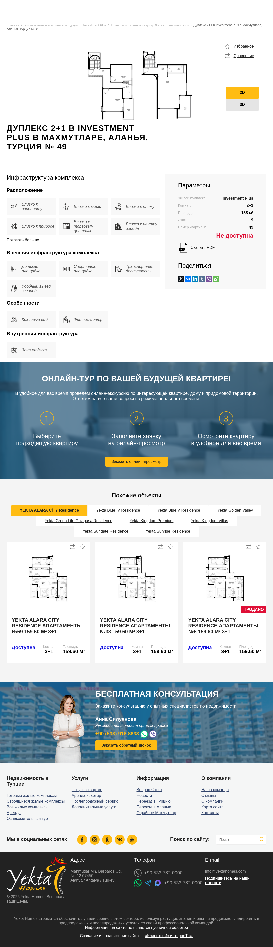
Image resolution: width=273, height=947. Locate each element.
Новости (144, 795)
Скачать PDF (203, 247)
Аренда (14, 813)
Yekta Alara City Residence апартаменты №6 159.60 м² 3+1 (223, 625)
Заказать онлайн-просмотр (137, 461)
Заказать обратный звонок (126, 745)
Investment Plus (94, 25)
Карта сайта (212, 807)
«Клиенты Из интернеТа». (169, 936)
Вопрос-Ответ (149, 789)
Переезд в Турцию (153, 801)
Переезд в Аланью (153, 807)
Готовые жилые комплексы (32, 795)
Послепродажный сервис (95, 801)
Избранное (244, 46)
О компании (212, 801)
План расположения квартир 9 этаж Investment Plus (150, 25)
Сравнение (244, 56)
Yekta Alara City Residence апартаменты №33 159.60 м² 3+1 (135, 625)
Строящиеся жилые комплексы (36, 801)
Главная (13, 25)
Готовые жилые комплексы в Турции (51, 25)
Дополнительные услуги (94, 807)
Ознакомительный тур (27, 818)
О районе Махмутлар (156, 813)
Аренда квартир (86, 795)
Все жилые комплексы (27, 807)
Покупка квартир (87, 789)
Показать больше (23, 240)
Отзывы (208, 795)
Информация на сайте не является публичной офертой (136, 927)
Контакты (210, 813)
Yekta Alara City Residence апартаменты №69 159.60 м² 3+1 (47, 625)
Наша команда (215, 789)
